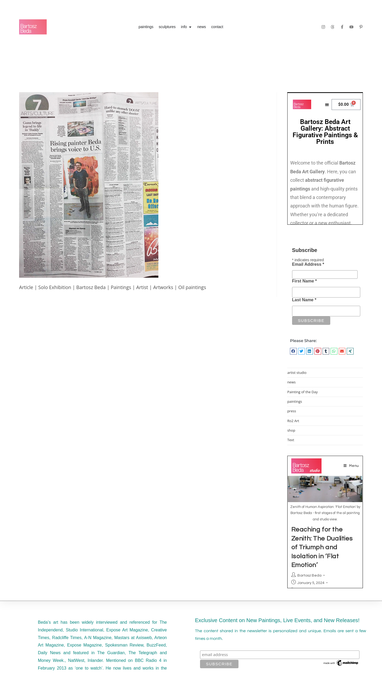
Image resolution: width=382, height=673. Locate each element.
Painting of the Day (302, 391)
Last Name (304, 300)
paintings (294, 401)
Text (290, 439)
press (291, 411)
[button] (293, 351)
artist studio (297, 372)
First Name (304, 281)
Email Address (308, 264)
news (291, 382)
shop (291, 430)
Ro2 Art (293, 420)
